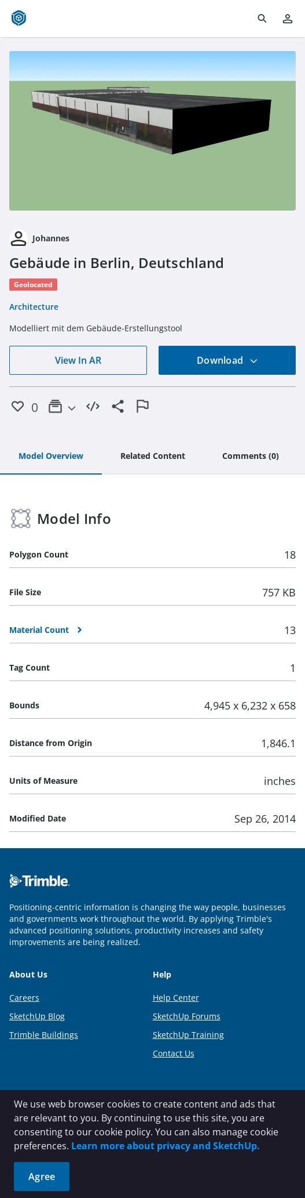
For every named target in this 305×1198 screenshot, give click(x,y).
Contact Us (173, 1053)
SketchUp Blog (37, 1016)
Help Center (176, 997)
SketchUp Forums (187, 1016)
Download (227, 360)
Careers (24, 997)
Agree (41, 1176)
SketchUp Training (188, 1034)
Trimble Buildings (43, 1034)
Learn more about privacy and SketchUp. (165, 1145)
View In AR (78, 360)
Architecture (33, 306)
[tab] (51, 457)
